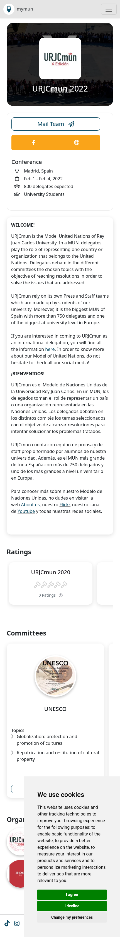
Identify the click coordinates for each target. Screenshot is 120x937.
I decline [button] (72, 906)
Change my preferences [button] (72, 917)
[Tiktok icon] (7, 924)
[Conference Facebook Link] (34, 142)
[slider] (50, 585)
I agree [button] (72, 894)
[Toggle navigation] (109, 9)
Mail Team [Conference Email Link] (56, 124)
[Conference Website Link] (77, 142)
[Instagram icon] (16, 924)
